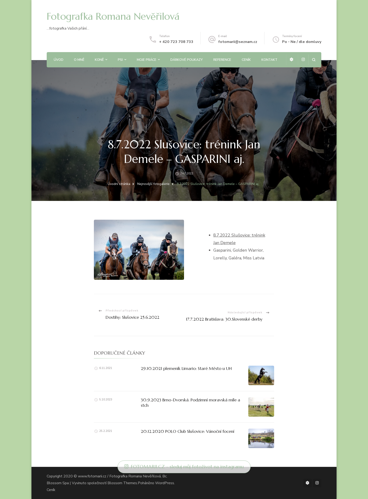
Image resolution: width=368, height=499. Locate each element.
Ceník (246, 60)
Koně (99, 60)
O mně (79, 60)
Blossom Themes (122, 483)
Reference (222, 60)
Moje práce (146, 60)
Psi (120, 60)
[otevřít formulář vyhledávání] (313, 59)
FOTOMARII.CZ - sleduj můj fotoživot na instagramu (184, 467)
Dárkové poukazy (186, 60)
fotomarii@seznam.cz (237, 41)
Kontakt (269, 60)
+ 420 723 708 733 (176, 41)
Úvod (58, 60)
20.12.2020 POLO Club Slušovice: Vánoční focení (187, 431)
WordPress (164, 483)
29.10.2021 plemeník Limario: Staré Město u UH (186, 368)
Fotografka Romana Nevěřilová (113, 16)
